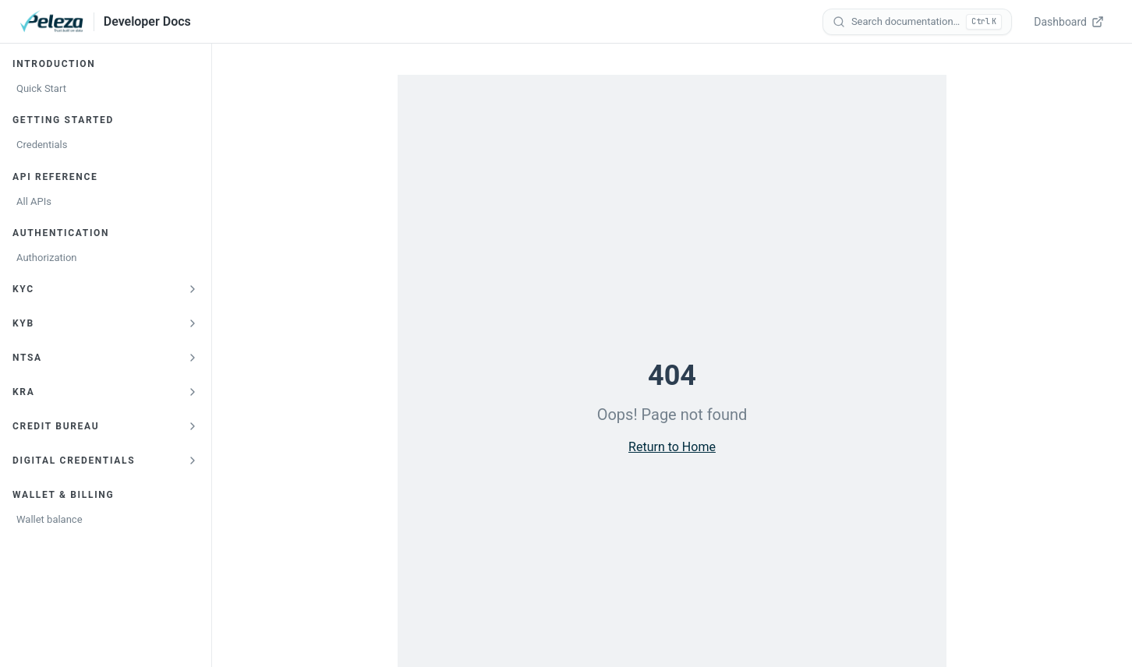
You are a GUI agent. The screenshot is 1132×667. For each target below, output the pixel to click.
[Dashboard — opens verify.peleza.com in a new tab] (1070, 21)
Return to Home (672, 446)
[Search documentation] (917, 22)
